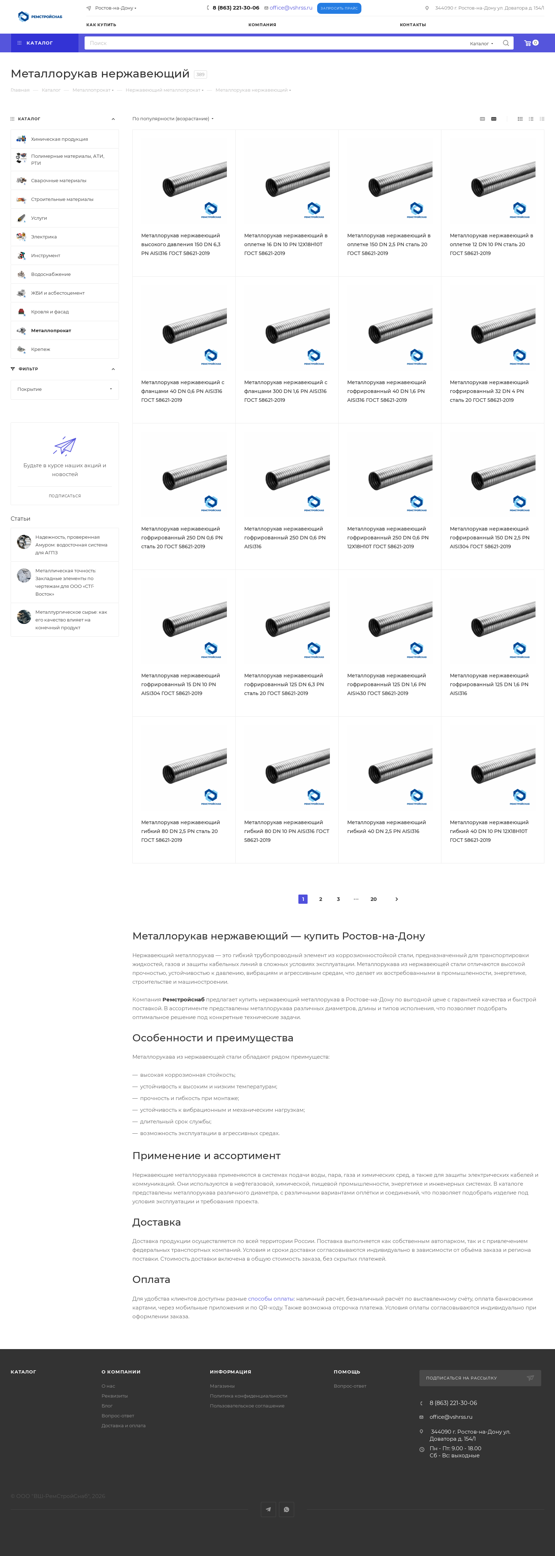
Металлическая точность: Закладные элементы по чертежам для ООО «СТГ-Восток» (65, 582)
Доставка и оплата (124, 1425)
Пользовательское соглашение (247, 1406)
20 (374, 899)
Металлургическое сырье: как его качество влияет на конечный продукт (71, 619)
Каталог (23, 1372)
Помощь (347, 1372)
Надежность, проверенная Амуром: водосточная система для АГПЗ (71, 544)
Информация (230, 1372)
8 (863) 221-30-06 (236, 7)
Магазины (222, 1386)
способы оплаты (271, 1298)
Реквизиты (115, 1396)
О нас (108, 1386)
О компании (121, 1372)
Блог (107, 1406)
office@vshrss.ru (291, 7)
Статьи (20, 518)
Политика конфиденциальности (248, 1396)
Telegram (268, 1509)
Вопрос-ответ (118, 1415)
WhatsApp (286, 1509)
